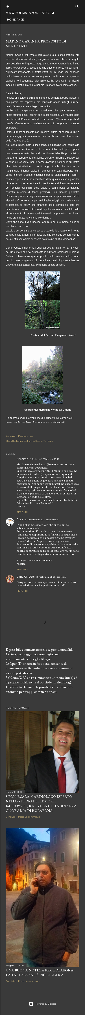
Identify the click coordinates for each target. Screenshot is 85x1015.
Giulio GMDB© (26, 576)
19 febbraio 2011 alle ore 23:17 (44, 459)
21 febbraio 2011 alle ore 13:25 (51, 576)
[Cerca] (77, 5)
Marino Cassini (34, 441)
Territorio (48, 441)
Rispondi (22, 512)
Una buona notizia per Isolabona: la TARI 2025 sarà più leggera (40, 972)
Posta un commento (29, 816)
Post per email (25, 436)
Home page (15, 19)
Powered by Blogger (42, 1004)
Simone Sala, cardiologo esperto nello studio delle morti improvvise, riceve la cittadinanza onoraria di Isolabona (41, 803)
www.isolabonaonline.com (30, 13)
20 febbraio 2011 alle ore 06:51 (43, 519)
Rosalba (22, 519)
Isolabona (21, 441)
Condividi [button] (11, 436)
